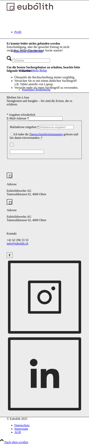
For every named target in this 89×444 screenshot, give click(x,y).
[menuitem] (48, 32)
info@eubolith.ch (17, 243)
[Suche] (33, 61)
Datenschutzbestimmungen (46, 134)
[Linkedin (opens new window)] (44, 410)
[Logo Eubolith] (30, 9)
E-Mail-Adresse (18, 118)
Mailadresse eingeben (24, 127)
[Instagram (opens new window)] (9, 256)
